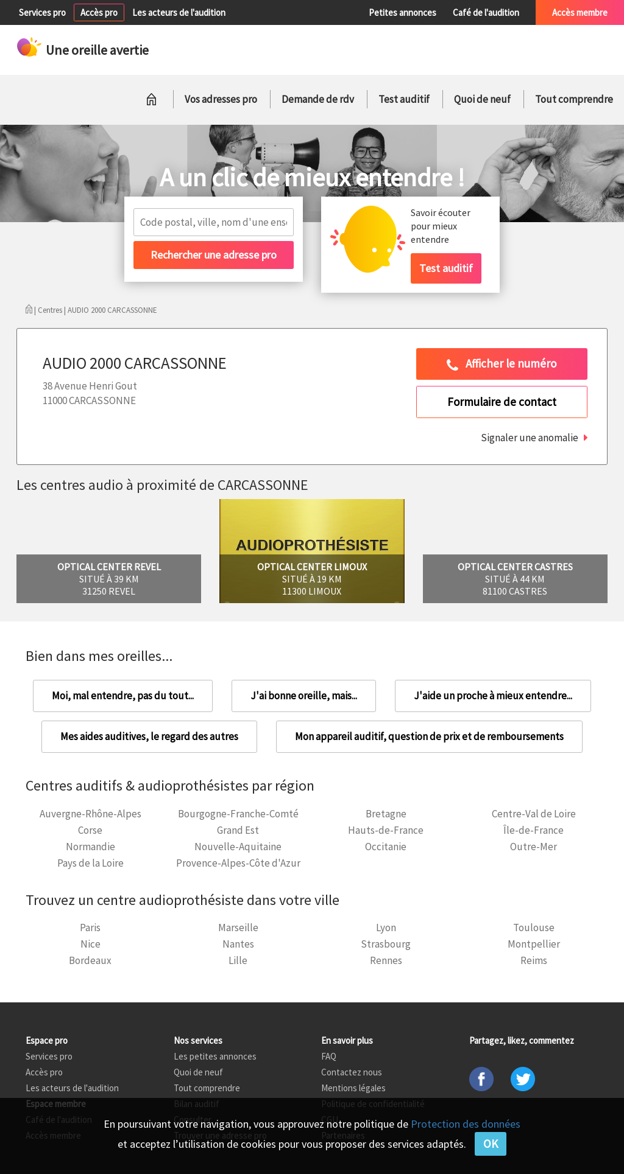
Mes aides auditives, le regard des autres (149, 736)
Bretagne (386, 813)
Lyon (386, 927)
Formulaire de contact (501, 401)
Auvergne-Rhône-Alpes (90, 813)
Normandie (90, 846)
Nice (90, 944)
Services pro (42, 12)
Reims (533, 960)
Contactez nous (351, 1072)
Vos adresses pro (221, 99)
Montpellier (534, 944)
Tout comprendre (574, 99)
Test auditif (404, 99)
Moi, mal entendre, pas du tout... (123, 695)
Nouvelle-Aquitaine (238, 846)
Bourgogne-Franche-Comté (238, 813)
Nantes (238, 944)
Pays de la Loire (90, 863)
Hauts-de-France (386, 830)
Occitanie (385, 846)
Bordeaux (90, 960)
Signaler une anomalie (529, 437)
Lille (238, 960)
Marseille (238, 927)
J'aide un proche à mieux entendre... (493, 695)
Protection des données (465, 1124)
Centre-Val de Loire (534, 813)
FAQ (328, 1056)
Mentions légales (353, 1088)
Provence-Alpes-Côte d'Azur (238, 863)
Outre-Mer (533, 846)
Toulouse (534, 927)
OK (490, 1143)
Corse (90, 830)
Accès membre (580, 12)
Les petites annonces (215, 1056)
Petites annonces (402, 12)
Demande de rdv (318, 99)
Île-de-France (533, 830)
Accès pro (99, 12)
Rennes (386, 960)
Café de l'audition (486, 12)
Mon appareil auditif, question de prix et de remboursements (429, 736)
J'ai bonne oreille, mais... (303, 695)
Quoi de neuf (482, 99)
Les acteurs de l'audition (178, 12)
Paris (90, 927)
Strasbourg (386, 944)
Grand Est (238, 830)
